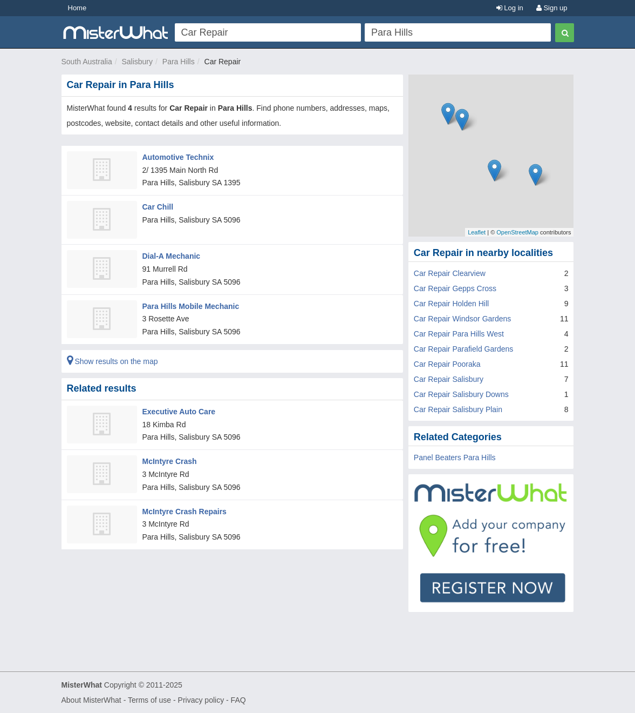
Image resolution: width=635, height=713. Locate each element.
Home (77, 8)
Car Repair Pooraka (447, 364)
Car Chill (158, 207)
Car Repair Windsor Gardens (462, 318)
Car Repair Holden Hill (451, 303)
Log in (509, 8)
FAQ (238, 700)
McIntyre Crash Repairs (184, 511)
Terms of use (149, 700)
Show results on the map (112, 361)
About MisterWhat (91, 700)
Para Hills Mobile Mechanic (191, 306)
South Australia (87, 61)
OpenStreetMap (517, 232)
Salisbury (137, 61)
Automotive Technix (178, 157)
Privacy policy (201, 700)
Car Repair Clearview (450, 273)
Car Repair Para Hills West (459, 333)
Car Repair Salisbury (448, 379)
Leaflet (477, 232)
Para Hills (178, 61)
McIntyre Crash (169, 461)
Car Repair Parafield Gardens (463, 349)
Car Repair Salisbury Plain (458, 409)
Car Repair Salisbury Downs (461, 394)
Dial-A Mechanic (171, 256)
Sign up (552, 8)
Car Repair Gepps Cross (455, 288)
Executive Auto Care (179, 411)
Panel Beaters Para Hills (455, 457)
